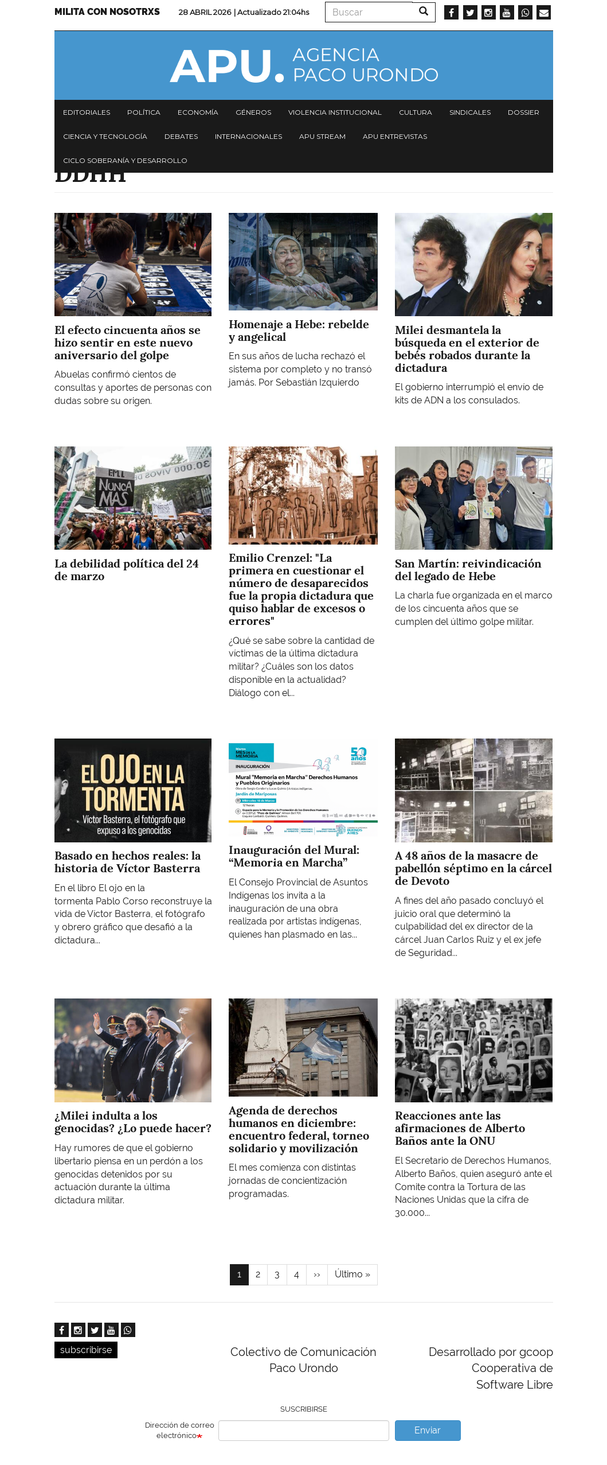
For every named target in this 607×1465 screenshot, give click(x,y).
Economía (198, 112)
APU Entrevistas (395, 136)
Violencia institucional (335, 112)
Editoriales (86, 112)
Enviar (427, 1430)
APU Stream (322, 136)
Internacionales (248, 136)
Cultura (415, 112)
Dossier (523, 112)
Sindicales (470, 112)
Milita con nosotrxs (107, 11)
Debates (181, 136)
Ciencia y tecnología (105, 136)
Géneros (253, 112)
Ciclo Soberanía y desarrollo (125, 160)
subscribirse (86, 1349)
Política (143, 112)
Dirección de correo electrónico (179, 1430)
